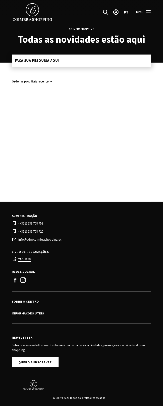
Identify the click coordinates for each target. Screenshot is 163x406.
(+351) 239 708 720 (30, 231)
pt (126, 12)
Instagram (23, 280)
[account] (116, 12)
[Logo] (79, 385)
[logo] (47, 12)
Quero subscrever (35, 362)
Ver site (24, 258)
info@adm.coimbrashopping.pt (40, 239)
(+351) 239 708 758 (30, 223)
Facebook (15, 280)
